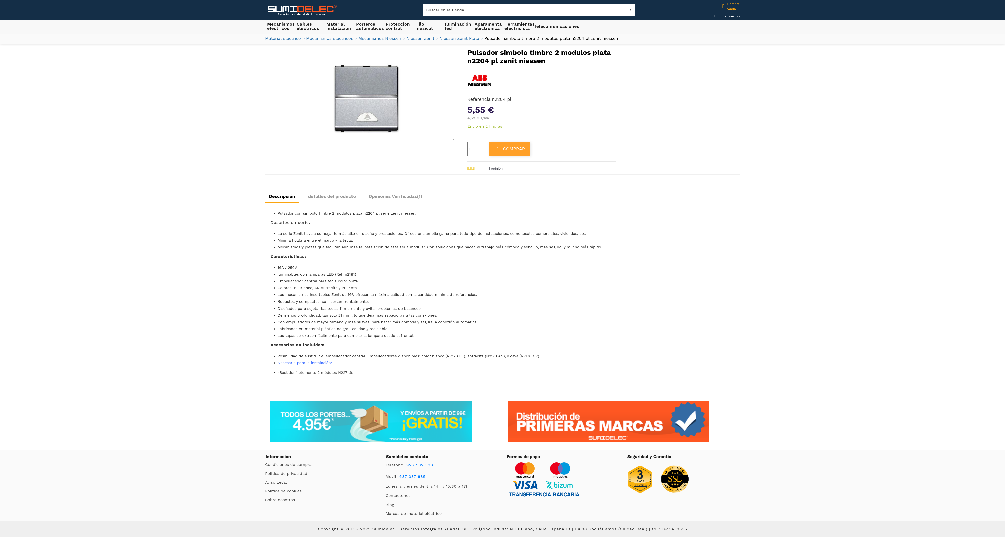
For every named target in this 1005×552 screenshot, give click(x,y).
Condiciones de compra (288, 464)
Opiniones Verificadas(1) (395, 196)
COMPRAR (510, 149)
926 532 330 (419, 465)
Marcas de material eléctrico (414, 513)
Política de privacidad (286, 473)
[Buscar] (529, 10)
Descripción (282, 196)
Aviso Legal (276, 482)
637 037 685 (412, 476)
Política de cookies (283, 491)
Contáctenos (398, 495)
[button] (339, 26)
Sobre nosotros (280, 499)
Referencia (479, 99)
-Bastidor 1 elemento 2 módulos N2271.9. (315, 372)
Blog (390, 504)
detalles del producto (332, 196)
